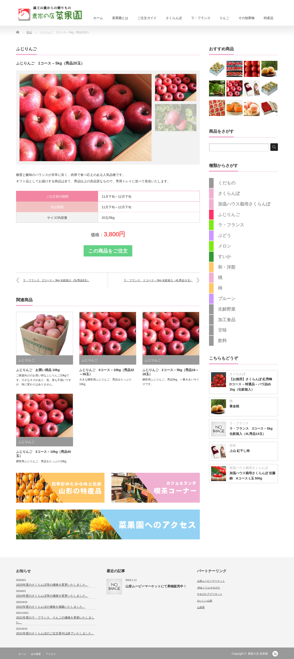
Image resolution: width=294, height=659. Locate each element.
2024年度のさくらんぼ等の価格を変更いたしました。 (52, 595)
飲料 (222, 340)
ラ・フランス (200, 18)
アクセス (51, 654)
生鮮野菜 (226, 309)
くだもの (226, 182)
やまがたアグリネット (209, 594)
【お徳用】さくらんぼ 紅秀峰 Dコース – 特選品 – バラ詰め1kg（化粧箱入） (252, 384)
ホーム (98, 18)
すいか (224, 256)
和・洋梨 (226, 267)
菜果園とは (120, 18)
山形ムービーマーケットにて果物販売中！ (156, 586)
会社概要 (36, 654)
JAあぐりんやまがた (208, 587)
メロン (224, 246)
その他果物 (246, 18)
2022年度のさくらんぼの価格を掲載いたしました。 (50, 606)
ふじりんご (26, 49)
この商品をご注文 (108, 251)
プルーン (226, 298)
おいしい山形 (204, 600)
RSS (275, 653)
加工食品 (226, 319)
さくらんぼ (174, 18)
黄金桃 (234, 406)
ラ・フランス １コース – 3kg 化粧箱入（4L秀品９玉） (158, 280)
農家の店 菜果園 (258, 653)
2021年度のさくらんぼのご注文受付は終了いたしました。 (55, 633)
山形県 (201, 607)
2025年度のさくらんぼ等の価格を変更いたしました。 (52, 584)
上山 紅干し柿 (239, 451)
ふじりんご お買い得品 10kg (38, 370)
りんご (224, 18)
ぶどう (224, 235)
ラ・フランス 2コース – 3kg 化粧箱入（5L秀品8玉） (56, 280)
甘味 (222, 330)
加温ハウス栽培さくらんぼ (244, 204)
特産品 (268, 18)
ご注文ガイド (147, 18)
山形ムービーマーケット (211, 581)
